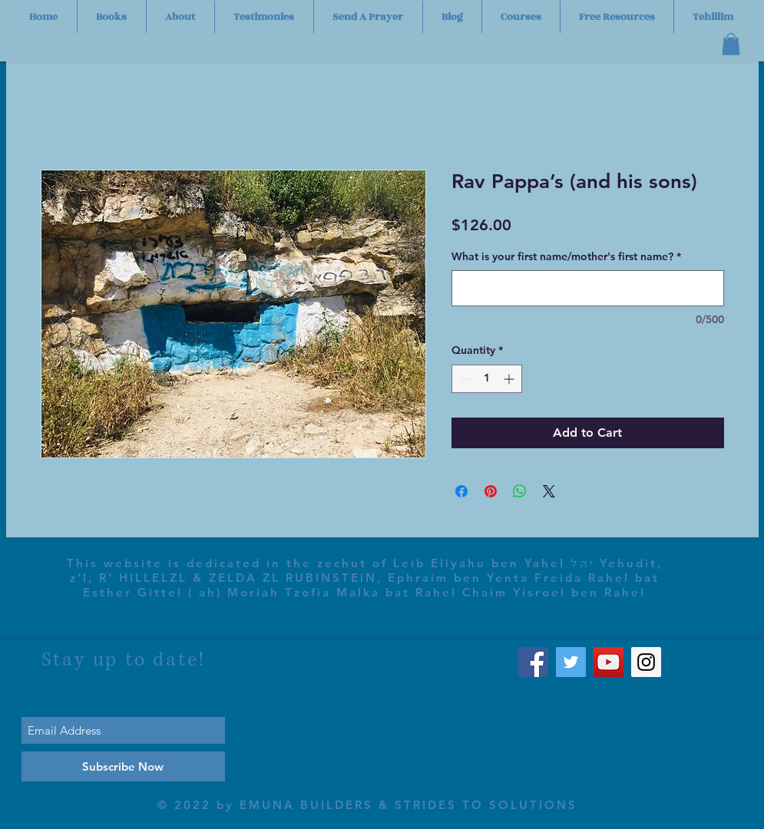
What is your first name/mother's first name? (566, 256)
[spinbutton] (487, 378)
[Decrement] (463, 378)
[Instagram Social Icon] (646, 662)
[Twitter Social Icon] (571, 662)
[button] (731, 44)
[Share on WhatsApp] (520, 491)
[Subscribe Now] (123, 766)
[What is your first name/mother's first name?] (587, 288)
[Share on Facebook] (461, 491)
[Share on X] (549, 491)
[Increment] (510, 378)
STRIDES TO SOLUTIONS (486, 805)
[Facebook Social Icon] (533, 662)
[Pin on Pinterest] (490, 491)
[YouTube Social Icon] (608, 662)
